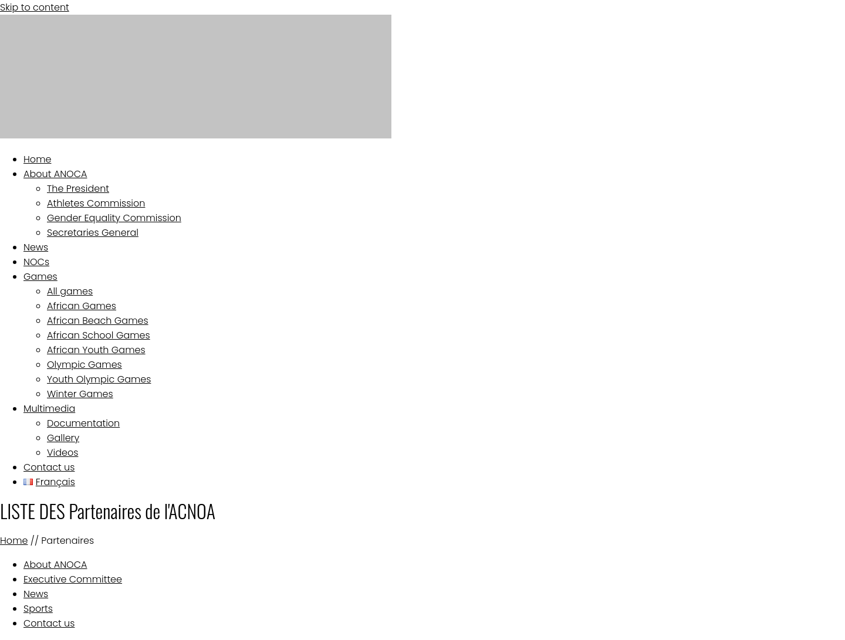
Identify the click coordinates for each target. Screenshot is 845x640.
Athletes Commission (96, 203)
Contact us (49, 467)
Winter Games (80, 394)
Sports (38, 608)
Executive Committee (72, 579)
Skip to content (34, 7)
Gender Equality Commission (114, 218)
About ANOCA (55, 174)
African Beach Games (97, 320)
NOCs (36, 262)
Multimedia (49, 408)
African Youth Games (96, 350)
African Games (81, 306)
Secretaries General (92, 232)
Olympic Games (84, 364)
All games (70, 291)
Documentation (83, 423)
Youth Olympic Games (99, 379)
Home (37, 159)
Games (40, 276)
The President (78, 188)
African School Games (98, 335)
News (35, 247)
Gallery (63, 438)
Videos (62, 452)
